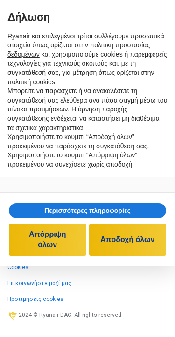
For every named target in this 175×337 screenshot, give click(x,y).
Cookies (17, 267)
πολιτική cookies (31, 82)
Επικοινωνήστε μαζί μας (39, 283)
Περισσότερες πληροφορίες (87, 210)
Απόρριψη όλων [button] (47, 239)
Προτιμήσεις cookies (35, 299)
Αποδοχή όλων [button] (127, 239)
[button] (87, 210)
